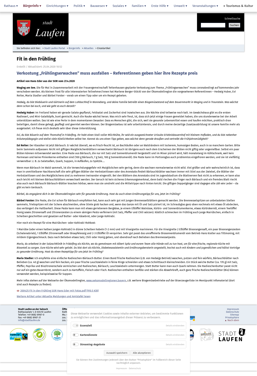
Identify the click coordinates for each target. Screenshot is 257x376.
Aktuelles (88, 48)
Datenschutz (232, 312)
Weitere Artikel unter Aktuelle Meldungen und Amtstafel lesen (53, 296)
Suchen (234, 25)
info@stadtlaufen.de (29, 320)
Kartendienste (88, 334)
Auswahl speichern (116, 352)
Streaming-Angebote (92, 344)
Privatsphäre (232, 317)
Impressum (233, 309)
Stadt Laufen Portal (54, 48)
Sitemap (234, 314)
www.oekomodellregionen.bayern (106, 280)
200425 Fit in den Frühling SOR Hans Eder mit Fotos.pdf (59, 290)
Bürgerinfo (74, 48)
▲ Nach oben (232, 320)
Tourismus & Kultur (239, 6)
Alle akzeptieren (142, 352)
